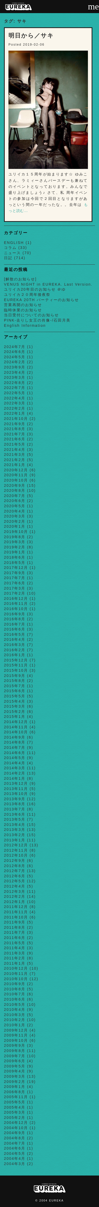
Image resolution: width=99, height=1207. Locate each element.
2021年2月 (14, 460)
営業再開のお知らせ (23, 305)
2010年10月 (16, 979)
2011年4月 (14, 948)
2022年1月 (14, 413)
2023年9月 (14, 367)
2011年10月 (16, 917)
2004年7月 (14, 1143)
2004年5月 (14, 1153)
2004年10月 (16, 1128)
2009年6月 (14, 1061)
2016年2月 (14, 650)
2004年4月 (14, 1158)
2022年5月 (14, 393)
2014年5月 (14, 758)
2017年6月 (14, 583)
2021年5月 (14, 444)
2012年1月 (14, 902)
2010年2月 (14, 1020)
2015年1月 (14, 716)
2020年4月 (14, 511)
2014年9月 (14, 737)
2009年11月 (16, 1035)
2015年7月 (14, 686)
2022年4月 (14, 398)
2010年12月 (16, 968)
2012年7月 (14, 871)
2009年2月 (14, 1082)
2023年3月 (14, 377)
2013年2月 (14, 835)
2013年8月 (14, 804)
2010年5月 (14, 1004)
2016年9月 (14, 614)
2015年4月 (14, 701)
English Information (25, 325)
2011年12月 (16, 907)
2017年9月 (14, 573)
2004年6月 (14, 1148)
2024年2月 (14, 362)
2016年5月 (14, 634)
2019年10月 (16, 532)
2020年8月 (14, 490)
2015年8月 (14, 681)
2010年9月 (14, 984)
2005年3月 (14, 1112)
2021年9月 (14, 424)
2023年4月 (14, 372)
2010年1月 (14, 1025)
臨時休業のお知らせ (23, 310)
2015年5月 (14, 696)
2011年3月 (14, 953)
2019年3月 (14, 542)
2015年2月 (14, 711)
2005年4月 (14, 1107)
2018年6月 (14, 557)
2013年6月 (14, 814)
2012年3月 (14, 891)
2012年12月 (16, 845)
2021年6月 (14, 439)
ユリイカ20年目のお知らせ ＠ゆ (35, 289)
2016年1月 (14, 655)
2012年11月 (16, 850)
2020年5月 (14, 506)
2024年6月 (14, 352)
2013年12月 (16, 783)
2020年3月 (14, 516)
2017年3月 (14, 588)
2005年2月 (14, 1117)
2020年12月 (16, 470)
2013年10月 (16, 794)
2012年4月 (14, 886)
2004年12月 (16, 1122)
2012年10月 (16, 855)
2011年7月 (14, 932)
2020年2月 (14, 521)
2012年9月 (14, 860)
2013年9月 (14, 799)
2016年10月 (16, 609)
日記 (8, 258)
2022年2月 (14, 408)
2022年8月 (14, 383)
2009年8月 (14, 1051)
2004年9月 (14, 1133)
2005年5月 (14, 1102)
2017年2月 (14, 593)
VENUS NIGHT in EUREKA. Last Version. (48, 284)
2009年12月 (16, 1030)
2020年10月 (16, 480)
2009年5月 (14, 1066)
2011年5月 (14, 943)
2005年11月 (16, 1097)
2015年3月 (14, 706)
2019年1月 (14, 552)
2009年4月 (14, 1071)
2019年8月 (14, 537)
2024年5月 (14, 357)
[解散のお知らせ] (20, 279)
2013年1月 (14, 840)
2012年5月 (14, 881)
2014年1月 (14, 778)
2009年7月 (14, 1056)
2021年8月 (14, 429)
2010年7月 (14, 994)
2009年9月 (14, 1045)
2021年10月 (16, 418)
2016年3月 (14, 645)
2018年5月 (14, 562)
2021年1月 (14, 465)
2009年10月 (16, 1040)
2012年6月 (14, 876)
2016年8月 (14, 619)
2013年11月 (16, 789)
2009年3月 (14, 1076)
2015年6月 (14, 691)
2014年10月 (16, 732)
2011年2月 (14, 958)
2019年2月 (14, 547)
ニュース (12, 253)
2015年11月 (16, 665)
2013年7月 (14, 809)
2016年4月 (14, 639)
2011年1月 (14, 963)
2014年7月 (14, 747)
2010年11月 (16, 973)
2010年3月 (14, 1015)
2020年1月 (14, 526)
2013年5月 (14, 819)
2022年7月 (14, 388)
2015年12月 (16, 660)
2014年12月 (16, 722)
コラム (10, 247)
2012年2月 (14, 896)
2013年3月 (14, 829)
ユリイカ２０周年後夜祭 (27, 294)
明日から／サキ (31, 35)
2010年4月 (14, 1009)
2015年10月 (16, 670)
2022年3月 (14, 403)
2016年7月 (14, 624)
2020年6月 (14, 501)
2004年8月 (14, 1138)
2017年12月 (16, 567)
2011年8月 (14, 927)
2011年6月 (14, 938)
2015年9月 (14, 676)
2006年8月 (14, 1092)
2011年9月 (14, 922)
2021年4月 (14, 449)
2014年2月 (14, 773)
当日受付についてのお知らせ (31, 315)
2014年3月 (14, 768)
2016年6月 (14, 629)
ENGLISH (14, 243)
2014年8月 (14, 742)
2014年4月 (14, 763)
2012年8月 (14, 866)
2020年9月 (14, 485)
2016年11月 (16, 603)
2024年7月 (14, 347)
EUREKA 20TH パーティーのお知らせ (41, 300)
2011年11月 (16, 912)
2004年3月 (14, 1164)
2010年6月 (14, 999)
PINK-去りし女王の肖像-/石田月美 (37, 320)
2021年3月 (14, 454)
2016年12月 (16, 598)
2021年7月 (14, 434)
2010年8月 (14, 989)
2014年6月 (14, 753)
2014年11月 (16, 727)
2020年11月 (16, 475)
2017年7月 (14, 578)
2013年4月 (14, 825)
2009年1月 (14, 1087)
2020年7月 (14, 496)
